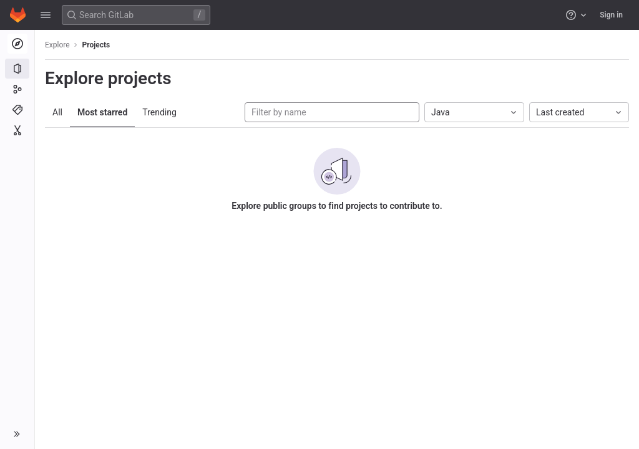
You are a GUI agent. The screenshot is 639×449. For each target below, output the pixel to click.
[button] (46, 15)
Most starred (102, 112)
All (57, 112)
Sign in (611, 15)
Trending (159, 112)
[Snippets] (17, 130)
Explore (57, 45)
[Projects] (17, 69)
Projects (96, 45)
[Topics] (17, 110)
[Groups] (17, 89)
